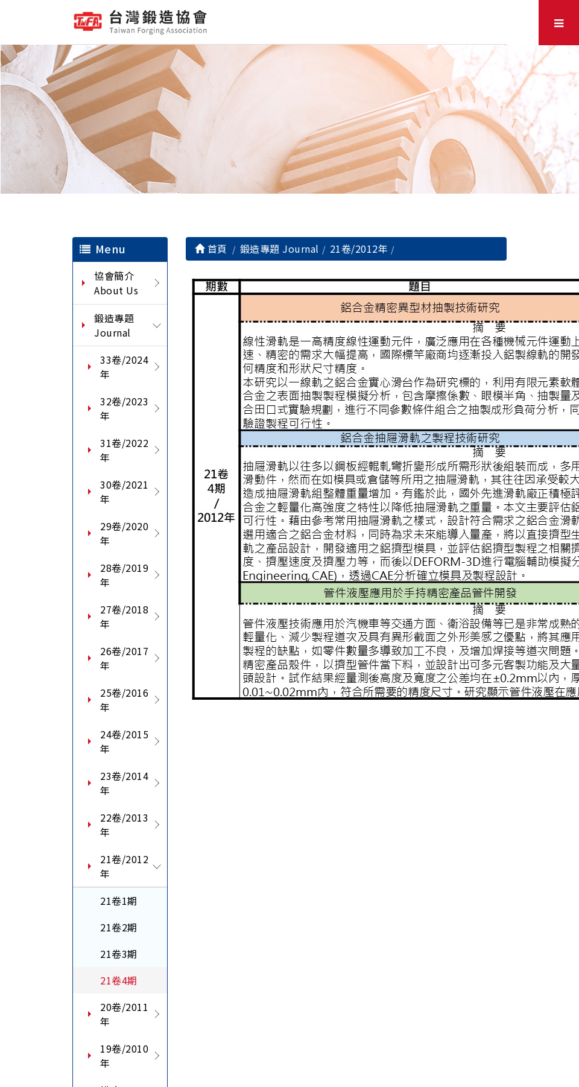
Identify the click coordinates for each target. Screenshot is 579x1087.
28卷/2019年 (124, 574)
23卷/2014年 (124, 783)
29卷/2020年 (124, 533)
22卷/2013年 (124, 824)
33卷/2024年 (124, 366)
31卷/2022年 (124, 450)
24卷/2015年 (124, 741)
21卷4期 (119, 980)
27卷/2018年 (124, 616)
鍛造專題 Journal (114, 325)
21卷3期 (119, 953)
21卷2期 (119, 927)
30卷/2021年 (124, 491)
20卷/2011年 (124, 1014)
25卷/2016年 (124, 699)
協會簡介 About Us (116, 282)
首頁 (211, 248)
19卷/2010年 (124, 1055)
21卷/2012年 (124, 866)
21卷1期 (119, 900)
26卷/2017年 (124, 658)
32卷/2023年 (124, 408)
